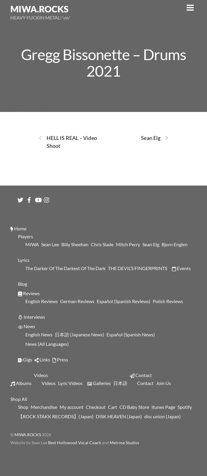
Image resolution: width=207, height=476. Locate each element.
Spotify (185, 407)
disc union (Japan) (162, 416)
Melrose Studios (124, 442)
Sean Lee (50, 244)
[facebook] (29, 198)
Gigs (25, 359)
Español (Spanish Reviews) (123, 301)
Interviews (31, 317)
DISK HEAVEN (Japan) (119, 416)
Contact (141, 375)
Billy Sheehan (74, 244)
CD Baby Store (134, 407)
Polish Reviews (168, 301)
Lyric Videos (70, 383)
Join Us (163, 383)
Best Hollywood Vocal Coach (75, 442)
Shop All (18, 399)
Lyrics (23, 260)
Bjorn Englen (175, 244)
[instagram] (47, 198)
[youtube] (38, 198)
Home (18, 228)
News (26, 326)
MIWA (32, 244)
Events (181, 268)
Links (42, 359)
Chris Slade (102, 244)
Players (25, 236)
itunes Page (163, 407)
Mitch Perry (128, 244)
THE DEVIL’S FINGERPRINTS (137, 268)
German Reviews (77, 301)
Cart (112, 407)
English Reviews (41, 301)
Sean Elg (155, 138)
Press (60, 359)
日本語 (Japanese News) (79, 334)
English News (38, 334)
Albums (21, 383)
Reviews (29, 293)
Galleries (99, 383)
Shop (23, 407)
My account (71, 407)
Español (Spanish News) (130, 334)
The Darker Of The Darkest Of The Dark (65, 268)
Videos (41, 375)
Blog (22, 284)
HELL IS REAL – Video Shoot (67, 141)
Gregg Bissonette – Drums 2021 (103, 62)
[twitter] (20, 198)
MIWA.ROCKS (27, 434)
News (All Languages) (47, 344)
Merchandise (44, 407)
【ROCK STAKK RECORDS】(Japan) (55, 416)
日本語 (120, 383)
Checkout (96, 407)
